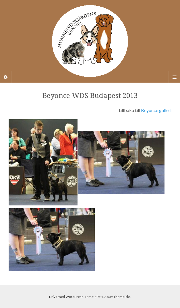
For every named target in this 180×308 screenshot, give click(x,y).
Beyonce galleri (156, 110)
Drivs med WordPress (66, 296)
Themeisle (121, 296)
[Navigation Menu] (174, 77)
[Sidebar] (5, 77)
